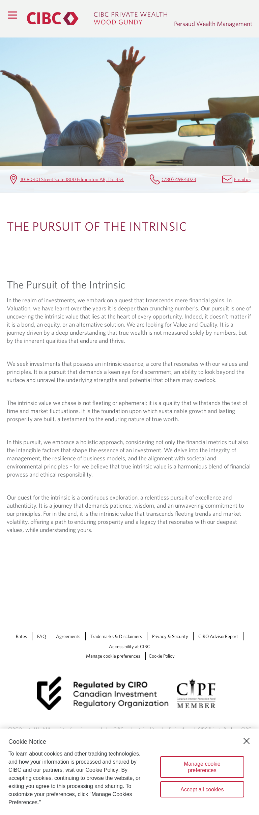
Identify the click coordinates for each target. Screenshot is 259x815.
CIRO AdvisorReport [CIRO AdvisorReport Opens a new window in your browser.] (218, 636)
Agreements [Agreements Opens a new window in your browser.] (68, 636)
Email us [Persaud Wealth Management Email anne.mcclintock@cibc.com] (242, 179)
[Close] (246, 741)
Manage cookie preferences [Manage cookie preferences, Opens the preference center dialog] (202, 767)
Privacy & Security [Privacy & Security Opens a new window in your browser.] (170, 636)
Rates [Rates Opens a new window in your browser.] (21, 636)
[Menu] (12, 14)
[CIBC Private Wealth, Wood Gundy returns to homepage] (97, 18)
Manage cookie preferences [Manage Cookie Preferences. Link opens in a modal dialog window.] (113, 656)
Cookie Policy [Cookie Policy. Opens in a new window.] (102, 770)
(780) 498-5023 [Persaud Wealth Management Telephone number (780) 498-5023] (179, 179)
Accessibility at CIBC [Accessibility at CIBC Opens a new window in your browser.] (129, 646)
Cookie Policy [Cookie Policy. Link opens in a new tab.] (162, 656)
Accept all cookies (202, 789)
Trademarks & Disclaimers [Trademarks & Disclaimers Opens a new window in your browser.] (116, 636)
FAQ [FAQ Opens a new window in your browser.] (41, 636)
